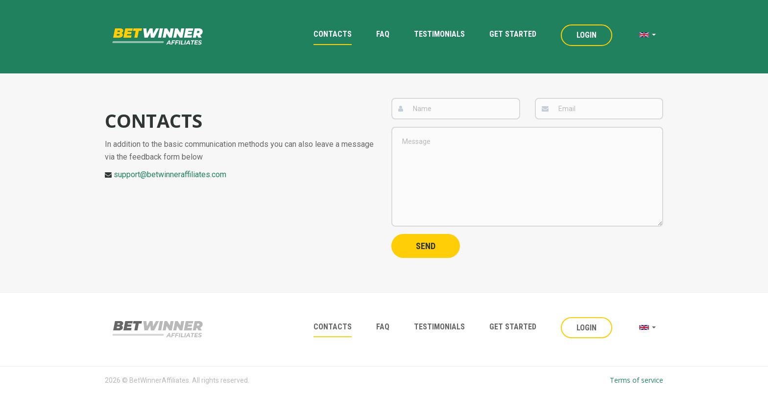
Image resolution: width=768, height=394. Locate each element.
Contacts (332, 34)
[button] (647, 34)
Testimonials (439, 34)
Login (586, 35)
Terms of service (636, 380)
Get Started (512, 34)
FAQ (382, 34)
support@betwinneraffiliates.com (170, 174)
